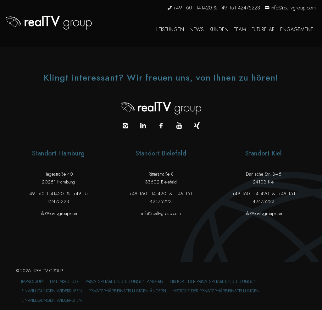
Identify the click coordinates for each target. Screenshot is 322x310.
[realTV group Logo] (49, 23)
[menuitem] (170, 29)
